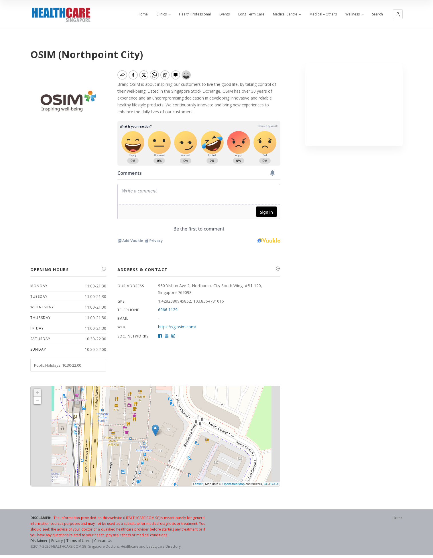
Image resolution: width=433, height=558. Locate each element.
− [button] (37, 400)
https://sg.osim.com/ (177, 326)
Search (377, 14)
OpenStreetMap (233, 484)
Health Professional (195, 14)
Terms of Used (78, 540)
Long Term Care (251, 14)
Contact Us (103, 540)
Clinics (163, 14)
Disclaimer (39, 540)
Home (143, 14)
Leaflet (197, 484)
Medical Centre (287, 14)
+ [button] (37, 392)
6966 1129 (168, 309)
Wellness (354, 14)
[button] (398, 14)
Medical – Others (323, 14)
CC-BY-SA (271, 484)
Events (224, 14)
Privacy (57, 540)
